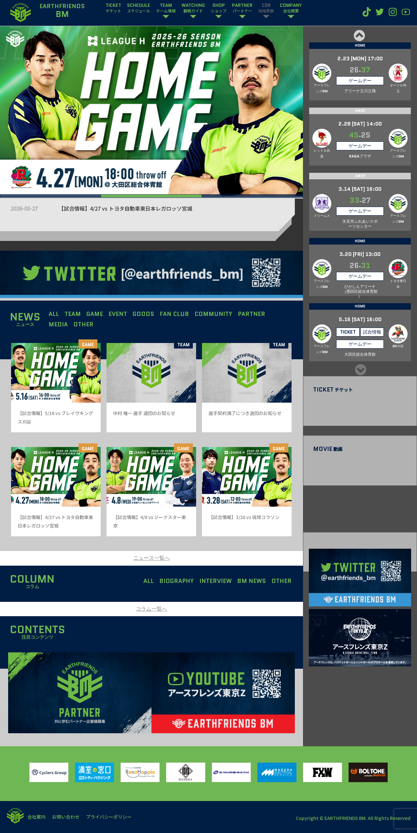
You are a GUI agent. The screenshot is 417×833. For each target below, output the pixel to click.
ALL (54, 314)
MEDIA (58, 324)
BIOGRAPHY (176, 581)
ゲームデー (360, 80)
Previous (358, 35)
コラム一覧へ (151, 609)
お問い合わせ (65, 816)
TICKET (113, 8)
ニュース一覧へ (151, 558)
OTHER (83, 324)
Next (360, 369)
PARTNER (242, 8)
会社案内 (36, 816)
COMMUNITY (213, 314)
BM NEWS (251, 581)
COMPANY (291, 8)
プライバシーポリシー (109, 816)
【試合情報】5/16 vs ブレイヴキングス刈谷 (83, 208)
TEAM (166, 8)
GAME (94, 314)
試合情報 (372, 332)
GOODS (143, 314)
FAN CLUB (174, 314)
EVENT (117, 314)
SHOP (218, 8)
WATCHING (193, 8)
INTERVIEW (215, 581)
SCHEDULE (138, 8)
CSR (266, 8)
